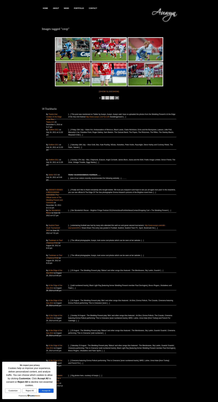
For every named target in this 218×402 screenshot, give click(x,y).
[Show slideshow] (109, 91)
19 (112, 98)
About (56, 8)
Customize (13, 391)
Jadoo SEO (53, 175)
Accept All (46, 391)
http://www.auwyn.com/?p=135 (97, 117)
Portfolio (79, 8)
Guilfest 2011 (54, 130)
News (66, 8)
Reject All (30, 391)
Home (45, 8)
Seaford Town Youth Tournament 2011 (53, 228)
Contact (93, 8)
